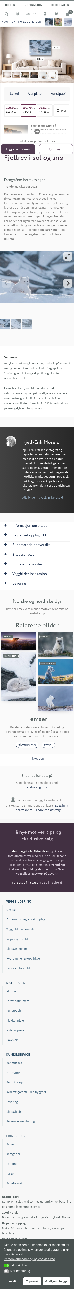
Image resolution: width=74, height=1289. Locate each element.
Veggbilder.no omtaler (21, 929)
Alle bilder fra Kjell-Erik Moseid (42, 497)
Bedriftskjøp (14, 1082)
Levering (12, 1102)
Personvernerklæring (20, 1121)
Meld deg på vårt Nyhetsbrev (30, 851)
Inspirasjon (32, 5)
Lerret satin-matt (17, 1001)
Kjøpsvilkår (13, 1112)
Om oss (11, 910)
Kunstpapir (13, 1010)
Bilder (10, 5)
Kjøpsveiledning (17, 949)
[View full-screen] (67, 256)
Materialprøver (16, 1030)
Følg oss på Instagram (26, 882)
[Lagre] (56, 149)
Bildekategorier (37, 787)
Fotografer (60, 5)
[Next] (67, 283)
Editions (11, 1164)
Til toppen (37, 758)
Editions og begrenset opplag (25, 919)
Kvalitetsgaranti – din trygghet (26, 1092)
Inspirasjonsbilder (18, 939)
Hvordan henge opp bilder (23, 958)
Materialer (15, 982)
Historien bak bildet (19, 968)
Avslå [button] (13, 1281)
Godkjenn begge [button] (56, 1281)
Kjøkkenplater (15, 1020)
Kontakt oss (14, 1063)
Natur (5, 21)
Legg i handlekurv (18, 149)
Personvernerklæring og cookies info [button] (29, 1259)
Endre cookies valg (48, 810)
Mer (61, 110)
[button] (6, 1265)
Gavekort (12, 1040)
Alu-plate (12, 991)
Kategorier (13, 1154)
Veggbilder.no (18, 901)
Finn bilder (16, 1136)
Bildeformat (14, 1183)
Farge (10, 1173)
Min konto (13, 1072)
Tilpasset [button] (32, 1281)
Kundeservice (18, 1054)
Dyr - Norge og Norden (26, 21)
